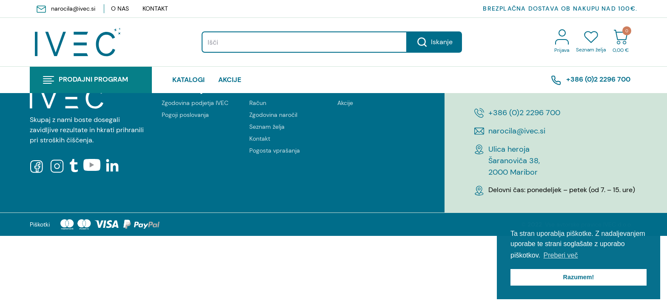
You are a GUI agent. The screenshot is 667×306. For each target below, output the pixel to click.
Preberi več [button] (561, 255)
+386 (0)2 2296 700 (590, 80)
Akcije (229, 79)
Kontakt (155, 8)
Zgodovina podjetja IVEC (195, 103)
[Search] (304, 42)
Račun (257, 103)
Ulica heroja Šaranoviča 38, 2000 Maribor (514, 160)
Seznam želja (267, 126)
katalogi (188, 79)
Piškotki (40, 224)
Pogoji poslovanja (185, 115)
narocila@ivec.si (66, 9)
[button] (91, 80)
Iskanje (434, 42)
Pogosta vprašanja (274, 150)
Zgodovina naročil (273, 115)
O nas (120, 8)
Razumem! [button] (578, 277)
